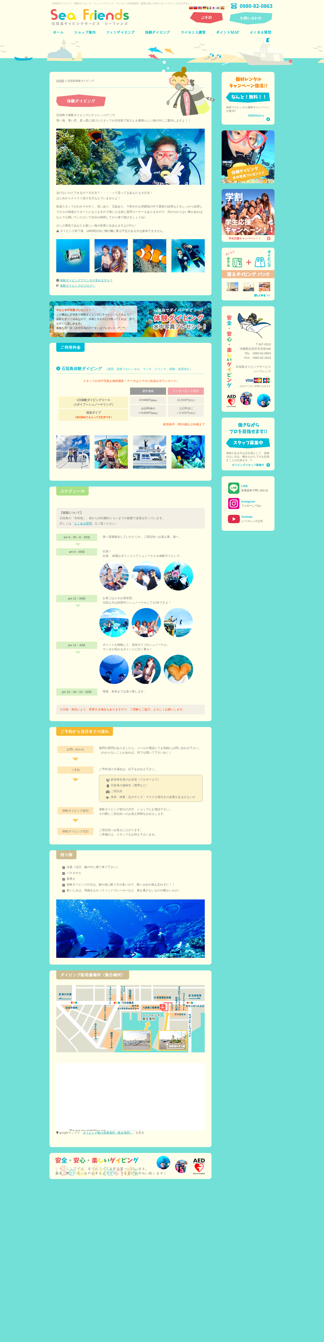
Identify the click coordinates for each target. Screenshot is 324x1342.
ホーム (58, 32)
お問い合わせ (251, 18)
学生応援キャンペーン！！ (245, 238)
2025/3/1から (256, 115)
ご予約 (206, 17)
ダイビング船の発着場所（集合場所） (108, 1132)
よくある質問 (260, 32)
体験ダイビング (157, 32)
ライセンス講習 (193, 32)
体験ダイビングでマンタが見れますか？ (86, 280)
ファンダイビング (120, 32)
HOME (60, 80)
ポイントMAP (227, 32)
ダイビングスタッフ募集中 (248, 465)
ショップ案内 (85, 32)
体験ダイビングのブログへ (77, 285)
